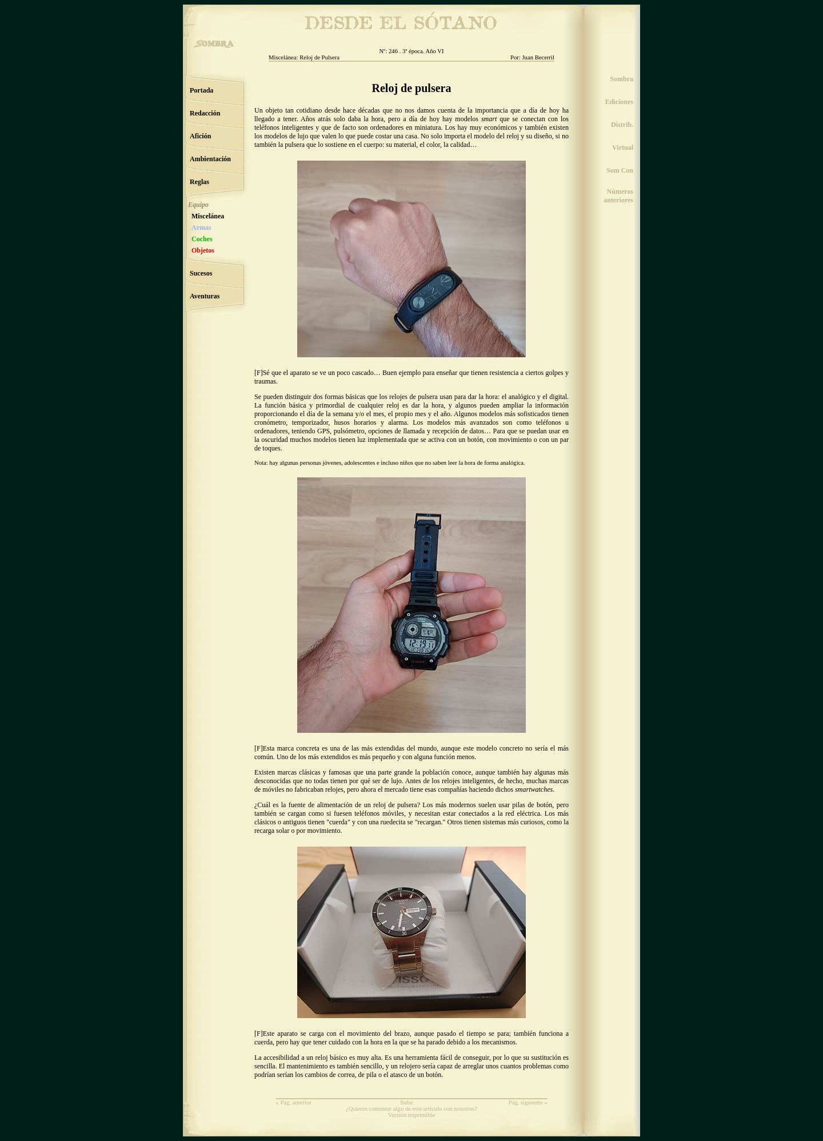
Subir (406, 1102)
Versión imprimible (412, 1115)
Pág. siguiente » (528, 1102)
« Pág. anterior (293, 1102)
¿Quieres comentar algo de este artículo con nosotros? (411, 1109)
